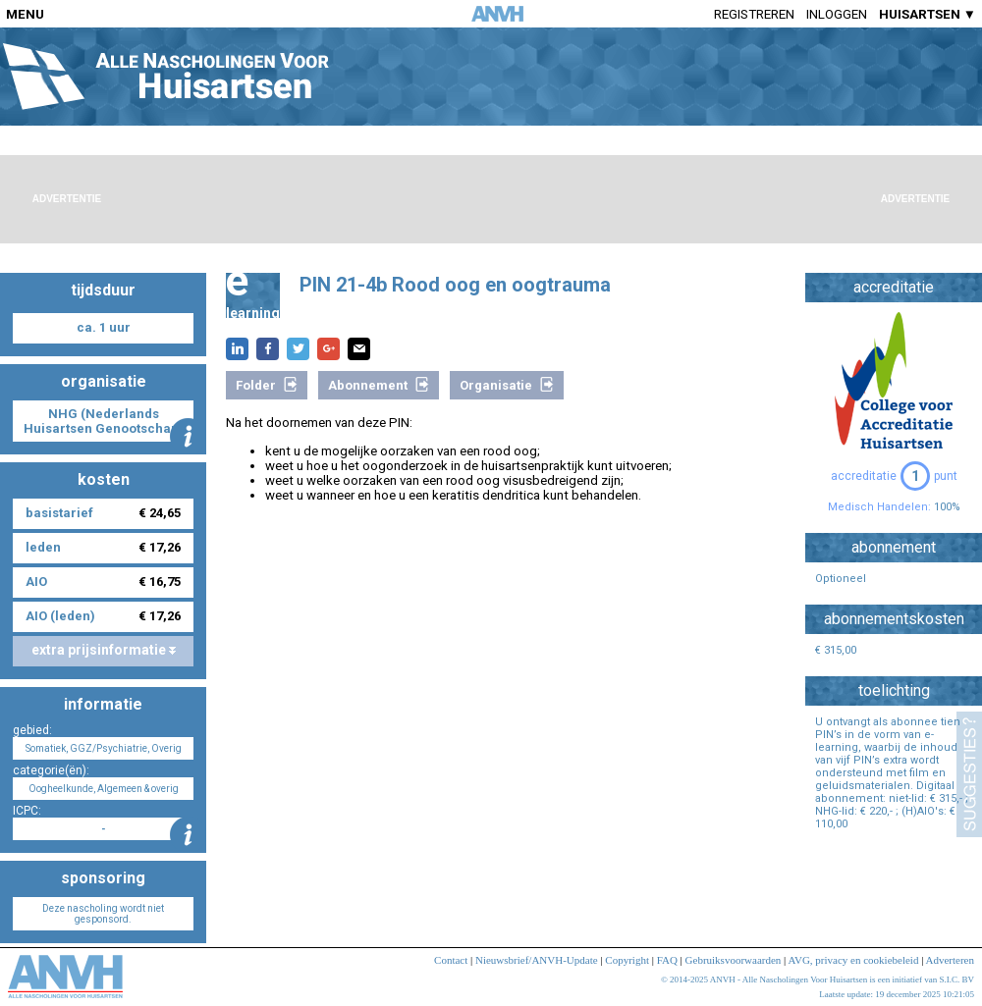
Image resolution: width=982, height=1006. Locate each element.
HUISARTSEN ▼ (927, 14)
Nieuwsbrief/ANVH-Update (536, 960)
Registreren (754, 14)
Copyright (627, 960)
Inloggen (836, 14)
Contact (450, 960)
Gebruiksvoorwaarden (733, 960)
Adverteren (950, 960)
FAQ (667, 960)
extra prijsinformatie (103, 650)
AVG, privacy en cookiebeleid (853, 960)
